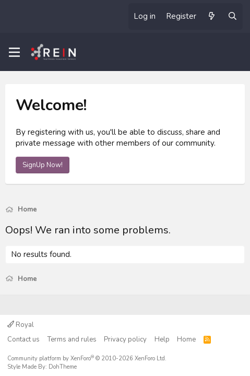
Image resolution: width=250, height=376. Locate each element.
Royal (20, 325)
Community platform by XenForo (86, 358)
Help (162, 339)
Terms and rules (72, 339)
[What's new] (211, 16)
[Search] (232, 16)
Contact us (23, 339)
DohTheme (63, 367)
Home (186, 339)
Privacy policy (125, 339)
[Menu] (14, 52)
